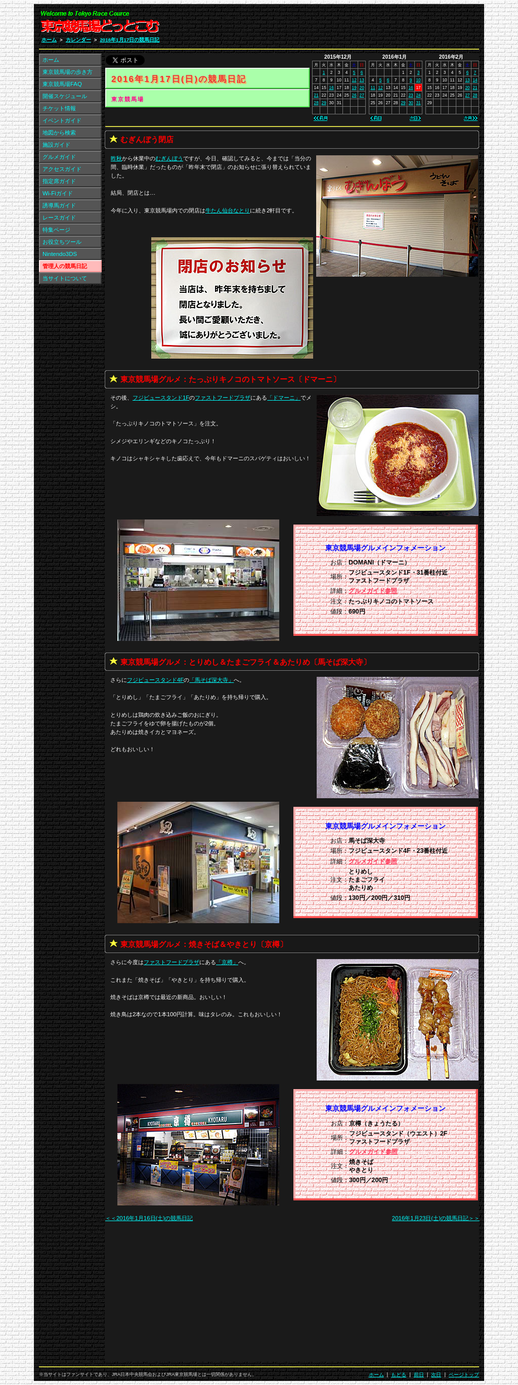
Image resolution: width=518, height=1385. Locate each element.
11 (372, 87)
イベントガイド (61, 120)
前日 (419, 1374)
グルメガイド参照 (373, 590)
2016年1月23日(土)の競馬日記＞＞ (436, 1218)
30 (410, 102)
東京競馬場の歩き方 (67, 72)
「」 (283, 398)
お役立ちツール (61, 242)
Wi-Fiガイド (57, 193)
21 (316, 95)
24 (418, 95)
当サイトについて (64, 278)
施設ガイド (56, 145)
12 (354, 79)
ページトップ (464, 1374)
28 (316, 102)
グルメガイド (59, 157)
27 (362, 95)
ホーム (49, 39)
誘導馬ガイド (59, 205)
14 (474, 79)
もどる (398, 1374)
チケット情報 (59, 108)
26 (354, 95)
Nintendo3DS (59, 254)
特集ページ (56, 230)
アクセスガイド (61, 169)
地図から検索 (59, 132)
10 (418, 79)
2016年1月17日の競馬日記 (129, 39)
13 (362, 79)
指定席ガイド (59, 181)
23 (410, 95)
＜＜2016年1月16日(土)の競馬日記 (149, 1218)
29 (324, 102)
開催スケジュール (64, 96)
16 (331, 87)
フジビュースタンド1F (161, 398)
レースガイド (59, 217)
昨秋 (116, 158)
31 (418, 102)
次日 (436, 1374)
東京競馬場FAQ (62, 84)
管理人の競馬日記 (64, 266)
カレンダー (78, 39)
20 (362, 87)
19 (354, 87)
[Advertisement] (358, 24)
